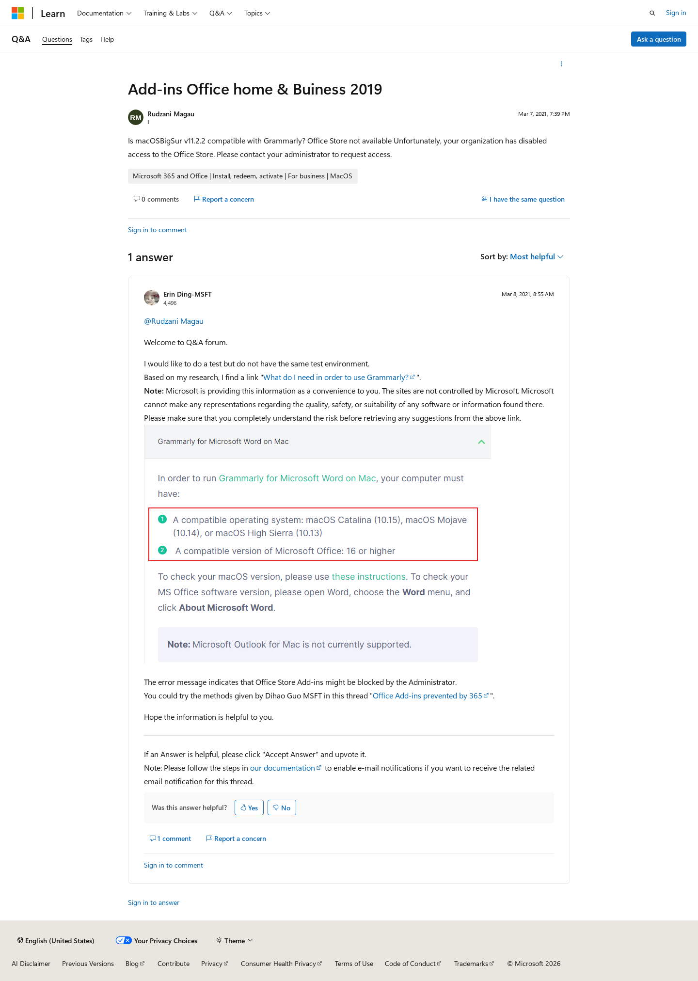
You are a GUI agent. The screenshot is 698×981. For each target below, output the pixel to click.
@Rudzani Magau (174, 321)
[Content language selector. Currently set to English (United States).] (56, 940)
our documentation (282, 767)
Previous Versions (88, 963)
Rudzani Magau (170, 113)
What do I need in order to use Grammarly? (336, 377)
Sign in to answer (153, 902)
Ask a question (659, 39)
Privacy (211, 963)
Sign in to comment (157, 229)
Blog (132, 963)
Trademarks (471, 963)
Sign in (676, 12)
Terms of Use (354, 963)
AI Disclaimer (31, 963)
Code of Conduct (410, 963)
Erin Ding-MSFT (187, 294)
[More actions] (561, 64)
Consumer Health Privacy (278, 963)
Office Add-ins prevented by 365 (427, 695)
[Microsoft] (18, 13)
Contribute (174, 963)
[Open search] (652, 13)
